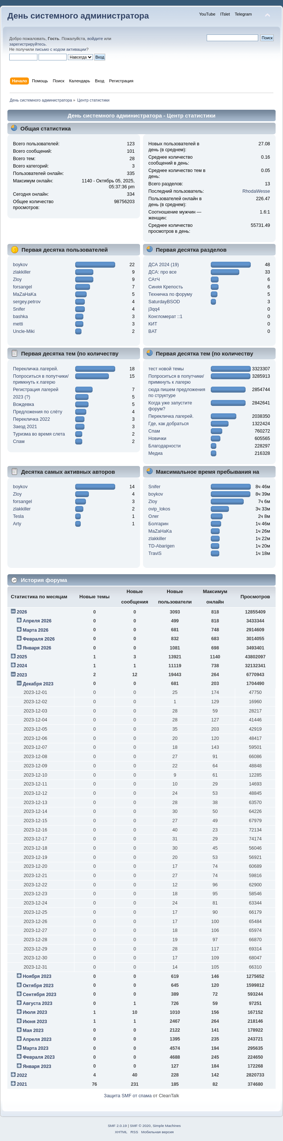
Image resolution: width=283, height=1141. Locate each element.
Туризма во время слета (39, 434)
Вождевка (23, 404)
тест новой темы (166, 368)
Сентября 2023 (39, 994)
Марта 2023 (35, 1048)
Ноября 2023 (37, 976)
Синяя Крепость (166, 287)
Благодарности (165, 446)
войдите (95, 38)
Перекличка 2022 (31, 419)
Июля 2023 (35, 1012)
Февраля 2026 (38, 639)
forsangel (22, 287)
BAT (153, 331)
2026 (22, 612)
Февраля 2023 (38, 1057)
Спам (18, 441)
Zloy (17, 279)
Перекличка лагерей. (35, 368)
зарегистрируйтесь (27, 44)
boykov (20, 264)
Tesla (18, 516)
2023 (22, 675)
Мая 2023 (33, 1030)
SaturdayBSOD (164, 301)
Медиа (156, 453)
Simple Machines (167, 1126)
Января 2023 (37, 1066)
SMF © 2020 (140, 1126)
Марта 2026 (35, 630)
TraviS (155, 553)
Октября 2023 (38, 985)
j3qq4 (154, 309)
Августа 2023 (37, 1003)
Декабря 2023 (38, 684)
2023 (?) (21, 397)
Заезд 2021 (25, 426)
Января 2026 (37, 648)
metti (18, 324)
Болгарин (159, 523)
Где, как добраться (169, 423)
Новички (157, 438)
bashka (20, 316)
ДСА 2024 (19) (164, 264)
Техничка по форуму (170, 294)
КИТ (153, 324)
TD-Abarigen (162, 546)
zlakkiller (22, 272)
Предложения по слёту (37, 411)
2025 (22, 656)
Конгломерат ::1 (166, 316)
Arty (17, 523)
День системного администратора (78, 15)
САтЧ (154, 279)
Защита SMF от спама (128, 1095)
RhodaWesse (256, 191)
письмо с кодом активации (60, 49)
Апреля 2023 (37, 1039)
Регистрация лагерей (36, 389)
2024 (22, 665)
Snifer (19, 309)
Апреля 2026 (37, 621)
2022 (22, 1075)
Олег (154, 516)
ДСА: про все (163, 272)
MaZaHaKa (24, 294)
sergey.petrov (27, 301)
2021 (22, 1084)
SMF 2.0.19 (117, 1126)
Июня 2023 (35, 1021)
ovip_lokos (159, 509)
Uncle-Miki (23, 331)
